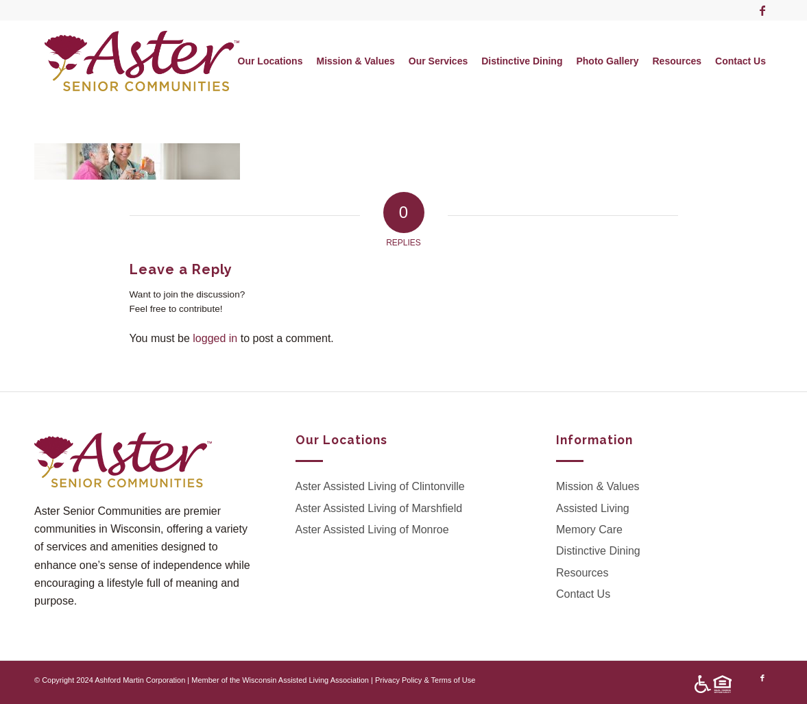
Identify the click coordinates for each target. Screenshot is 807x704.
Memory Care (589, 529)
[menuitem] (270, 61)
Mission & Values (598, 486)
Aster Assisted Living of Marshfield (379, 508)
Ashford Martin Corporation (140, 680)
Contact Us (583, 594)
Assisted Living (592, 508)
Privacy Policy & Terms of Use (425, 680)
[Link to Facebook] (762, 10)
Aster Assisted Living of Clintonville (380, 486)
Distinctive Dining (598, 551)
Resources (582, 573)
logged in (215, 338)
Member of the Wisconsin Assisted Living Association (280, 680)
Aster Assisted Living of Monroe (372, 529)
